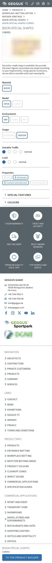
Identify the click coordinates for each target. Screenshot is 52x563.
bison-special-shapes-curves (18, 23)
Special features (17, 195)
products (17, 10)
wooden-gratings (12, 16)
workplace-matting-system (17, 13)
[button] (27, 3)
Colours (11, 202)
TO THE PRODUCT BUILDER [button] (22, 557)
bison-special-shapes (14, 19)
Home (5, 10)
